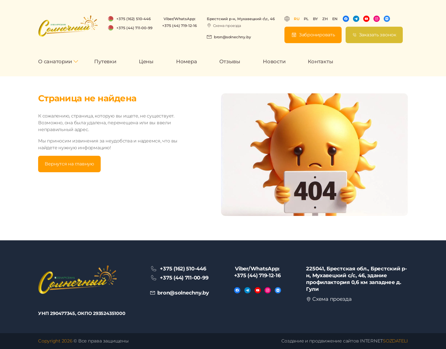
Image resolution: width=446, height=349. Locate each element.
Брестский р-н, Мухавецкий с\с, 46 (241, 18)
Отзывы (229, 61)
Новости (274, 61)
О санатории (55, 61)
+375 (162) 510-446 (133, 18)
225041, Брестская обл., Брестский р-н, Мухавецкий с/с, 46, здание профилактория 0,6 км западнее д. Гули (356, 279)
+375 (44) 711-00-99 (134, 28)
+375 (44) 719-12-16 (179, 25)
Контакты (320, 61)
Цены (146, 61)
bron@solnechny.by (232, 37)
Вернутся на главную (69, 164)
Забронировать (317, 34)
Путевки (105, 61)
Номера (186, 61)
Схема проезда (227, 25)
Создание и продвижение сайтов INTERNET (344, 341)
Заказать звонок (377, 34)
